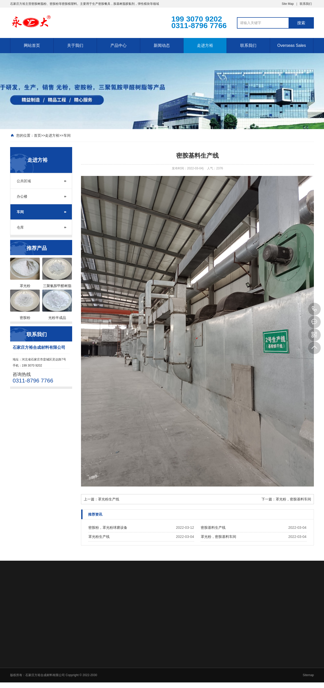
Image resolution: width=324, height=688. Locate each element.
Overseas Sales (291, 45)
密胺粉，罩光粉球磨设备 (107, 527)
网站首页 (32, 45)
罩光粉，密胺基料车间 (293, 499)
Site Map (288, 4)
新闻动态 (162, 45)
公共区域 (24, 181)
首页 (37, 135)
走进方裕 (205, 45)
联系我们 (306, 4)
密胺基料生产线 (213, 527)
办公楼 (22, 196)
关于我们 (75, 45)
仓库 (20, 227)
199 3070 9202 (314, 309)
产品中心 (118, 45)
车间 (67, 135)
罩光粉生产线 (108, 499)
